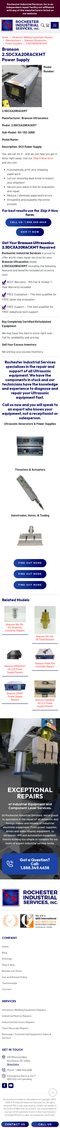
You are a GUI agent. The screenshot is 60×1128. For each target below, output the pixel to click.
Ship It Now (8, 964)
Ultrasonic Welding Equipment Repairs (24, 1009)
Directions (13, 1064)
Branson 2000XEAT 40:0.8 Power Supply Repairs (14, 668)
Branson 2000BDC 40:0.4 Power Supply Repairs (45, 702)
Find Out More (30, 563)
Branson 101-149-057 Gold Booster (45, 638)
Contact (7, 989)
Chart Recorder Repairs (15, 1028)
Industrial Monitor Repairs (16, 1015)
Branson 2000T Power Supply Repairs (15, 696)
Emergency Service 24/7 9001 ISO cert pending (21, 1077)
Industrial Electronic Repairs (18, 1022)
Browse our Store (12, 970)
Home (5, 946)
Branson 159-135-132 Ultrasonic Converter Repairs (15, 627)
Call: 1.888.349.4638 (34, 865)
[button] (42, 25)
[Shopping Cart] (47, 25)
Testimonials (9, 983)
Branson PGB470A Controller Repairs (45, 665)
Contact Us (15, 1124)
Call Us (45, 1124)
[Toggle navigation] (55, 25)
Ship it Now (30, 232)
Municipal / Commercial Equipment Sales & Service (26, 1036)
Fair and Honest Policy (14, 976)
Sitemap (7, 958)
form (43, 158)
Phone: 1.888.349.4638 (19, 1069)
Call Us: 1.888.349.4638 (28, 222)
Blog (4, 952)
